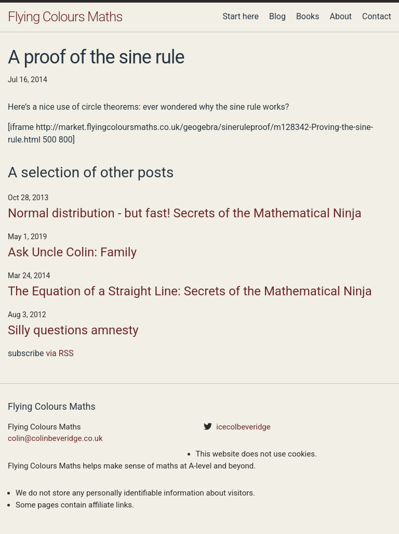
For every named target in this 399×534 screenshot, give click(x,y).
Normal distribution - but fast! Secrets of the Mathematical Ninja (185, 213)
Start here (240, 16)
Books (308, 16)
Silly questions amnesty (73, 330)
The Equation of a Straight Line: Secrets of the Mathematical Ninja (190, 291)
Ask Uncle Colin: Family (72, 252)
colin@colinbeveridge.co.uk (55, 438)
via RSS (59, 353)
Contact (376, 16)
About (340, 16)
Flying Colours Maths (65, 16)
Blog (277, 16)
